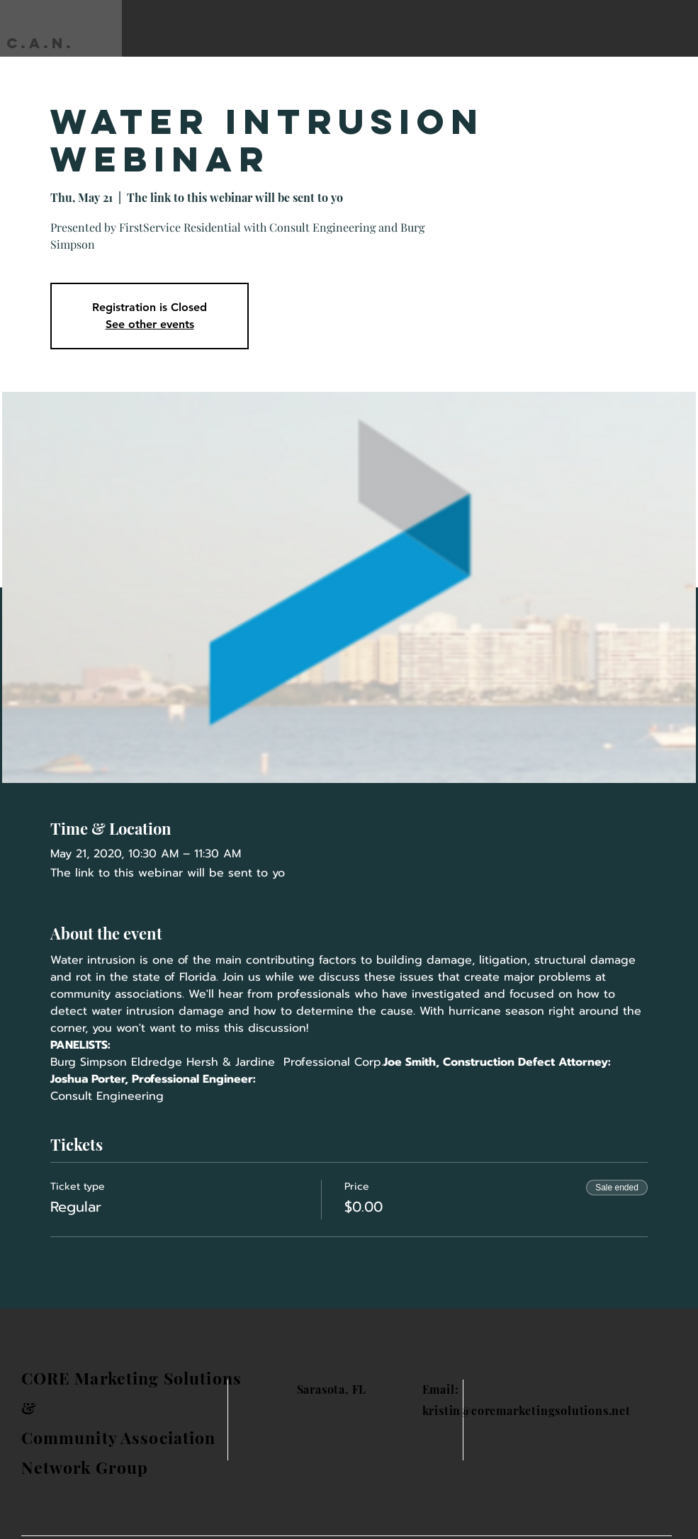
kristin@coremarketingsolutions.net (526, 1410)
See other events (150, 324)
